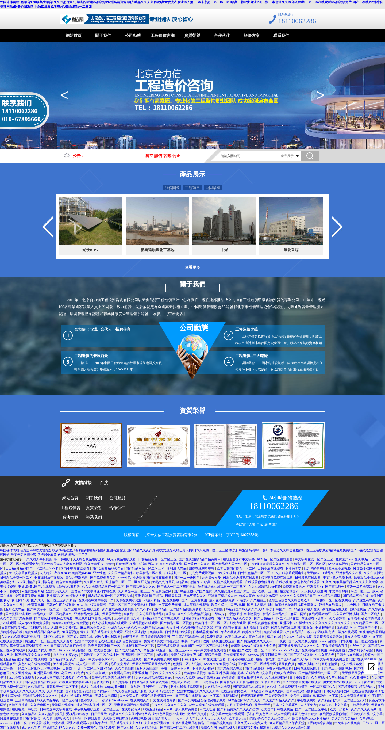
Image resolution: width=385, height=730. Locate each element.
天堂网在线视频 (63, 705)
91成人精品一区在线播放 (162, 600)
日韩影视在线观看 (308, 577)
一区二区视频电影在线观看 (81, 609)
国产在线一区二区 (265, 591)
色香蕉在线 (101, 682)
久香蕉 (170, 614)
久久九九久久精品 (345, 718)
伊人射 (58, 664)
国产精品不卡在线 (356, 596)
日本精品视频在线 (206, 632)
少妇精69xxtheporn (115, 700)
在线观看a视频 (39, 723)
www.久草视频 (338, 564)
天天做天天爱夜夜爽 (356, 673)
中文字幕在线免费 (347, 723)
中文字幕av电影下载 (337, 577)
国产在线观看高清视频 (311, 650)
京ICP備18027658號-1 (243, 535)
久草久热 (325, 705)
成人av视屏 (282, 714)
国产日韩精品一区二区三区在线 (277, 618)
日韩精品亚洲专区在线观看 (149, 682)
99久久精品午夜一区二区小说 (58, 700)
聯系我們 (281, 35)
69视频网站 (131, 637)
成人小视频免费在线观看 (110, 623)
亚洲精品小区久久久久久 (41, 696)
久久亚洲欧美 (22, 673)
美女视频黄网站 (235, 655)
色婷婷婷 (229, 677)
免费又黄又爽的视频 (30, 596)
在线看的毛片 (131, 709)
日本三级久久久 (195, 596)
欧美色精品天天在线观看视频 (113, 677)
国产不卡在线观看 (188, 696)
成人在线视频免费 (222, 600)
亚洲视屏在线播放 (46, 673)
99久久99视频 (227, 573)
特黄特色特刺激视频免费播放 (296, 605)
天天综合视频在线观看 (89, 559)
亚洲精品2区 (55, 596)
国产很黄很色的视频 (263, 623)
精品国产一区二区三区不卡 (39, 568)
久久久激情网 (125, 668)
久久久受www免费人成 (251, 723)
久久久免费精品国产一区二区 (103, 586)
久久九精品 (46, 714)
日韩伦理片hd (192, 659)
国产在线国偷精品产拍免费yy (200, 559)
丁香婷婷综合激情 (320, 723)
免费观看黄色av (294, 586)
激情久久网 (209, 727)
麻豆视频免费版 (168, 646)
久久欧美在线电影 (116, 718)
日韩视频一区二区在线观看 (358, 641)
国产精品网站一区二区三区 (145, 568)
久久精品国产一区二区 (369, 623)
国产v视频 (238, 605)
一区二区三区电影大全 (212, 646)
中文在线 (59, 723)
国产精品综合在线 (230, 668)
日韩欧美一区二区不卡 (62, 687)
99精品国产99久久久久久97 (245, 609)
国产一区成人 (371, 614)
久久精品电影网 (329, 596)
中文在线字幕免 (351, 664)
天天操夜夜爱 (212, 577)
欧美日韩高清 (191, 641)
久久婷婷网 (337, 618)
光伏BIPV (90, 250)
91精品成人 (227, 727)
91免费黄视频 (35, 605)
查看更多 (192, 267)
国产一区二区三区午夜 (311, 709)
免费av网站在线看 (279, 668)
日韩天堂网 (173, 596)
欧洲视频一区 (82, 650)
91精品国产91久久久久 (244, 700)
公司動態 (133, 35)
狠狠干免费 (213, 655)
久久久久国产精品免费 (16, 618)
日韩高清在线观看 (270, 568)
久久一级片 (78, 659)
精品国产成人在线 (307, 609)
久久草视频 (55, 691)
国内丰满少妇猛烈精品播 (304, 691)
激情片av (196, 582)
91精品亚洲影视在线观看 (241, 577)
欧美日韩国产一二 (279, 609)
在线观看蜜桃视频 (234, 691)
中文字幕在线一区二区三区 (314, 559)
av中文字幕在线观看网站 (221, 696)
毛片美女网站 (120, 664)
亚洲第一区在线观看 (86, 718)
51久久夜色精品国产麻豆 (129, 691)
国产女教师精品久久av (108, 568)
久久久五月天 (325, 655)
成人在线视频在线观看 (76, 696)
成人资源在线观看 (196, 605)
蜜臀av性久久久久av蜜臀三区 (270, 718)
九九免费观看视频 (202, 573)
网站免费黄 (107, 727)
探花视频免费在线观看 (277, 577)
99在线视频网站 (276, 677)
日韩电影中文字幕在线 (56, 709)
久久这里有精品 (364, 600)
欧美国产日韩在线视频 (277, 709)
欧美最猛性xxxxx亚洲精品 (311, 718)
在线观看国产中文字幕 (239, 559)
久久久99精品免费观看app (154, 677)
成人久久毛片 (31, 727)
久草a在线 (366, 718)
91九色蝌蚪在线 (315, 568)
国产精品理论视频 (79, 691)
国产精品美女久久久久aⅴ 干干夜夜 (262, 641)
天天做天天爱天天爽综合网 (151, 664)
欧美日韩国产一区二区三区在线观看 (287, 655)
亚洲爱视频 (140, 673)
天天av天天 (263, 705)
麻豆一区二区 (361, 591)
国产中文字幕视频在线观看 (302, 682)
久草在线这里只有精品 (188, 723)
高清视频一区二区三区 (137, 655)
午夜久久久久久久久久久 (169, 705)
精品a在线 (274, 637)
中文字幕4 (341, 705)
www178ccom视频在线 (220, 664)
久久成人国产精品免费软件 (56, 677)
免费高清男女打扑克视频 (162, 641)
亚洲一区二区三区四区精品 (93, 668)
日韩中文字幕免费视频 (165, 605)
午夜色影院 (337, 650)
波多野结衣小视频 (361, 650)
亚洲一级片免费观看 (361, 586)
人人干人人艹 (186, 718)
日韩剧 (67, 668)
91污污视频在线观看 (122, 559)
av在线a (243, 600)
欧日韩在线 (62, 559)
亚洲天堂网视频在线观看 (132, 705)
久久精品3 (29, 714)
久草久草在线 (271, 682)
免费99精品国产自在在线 (43, 632)
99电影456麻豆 (268, 596)
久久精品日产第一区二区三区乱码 (342, 700)
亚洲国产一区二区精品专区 (257, 664)
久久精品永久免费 (218, 687)
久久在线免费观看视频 (118, 609)
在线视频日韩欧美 (25, 709)
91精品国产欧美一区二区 (247, 650)
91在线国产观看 (214, 659)
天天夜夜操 (286, 664)
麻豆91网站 (298, 614)
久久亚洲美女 (360, 677)
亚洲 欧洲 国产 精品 (149, 596)
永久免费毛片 (94, 564)
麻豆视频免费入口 (93, 627)
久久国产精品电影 (121, 573)
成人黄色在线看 (253, 637)
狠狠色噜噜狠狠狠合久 (157, 696)
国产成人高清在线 (80, 637)
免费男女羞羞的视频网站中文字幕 (314, 696)
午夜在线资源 (231, 632)
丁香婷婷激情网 (276, 696)
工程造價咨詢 (163, 35)
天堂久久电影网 (106, 696)
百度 (104, 482)
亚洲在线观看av (78, 723)
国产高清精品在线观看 (41, 682)
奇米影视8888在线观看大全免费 (253, 646)
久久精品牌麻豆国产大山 (232, 591)
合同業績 (212, 188)
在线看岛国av (120, 673)
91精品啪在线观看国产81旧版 (292, 627)
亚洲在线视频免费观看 (186, 687)
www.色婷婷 (328, 641)
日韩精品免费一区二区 (16, 577)
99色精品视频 (162, 591)
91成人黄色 (247, 596)
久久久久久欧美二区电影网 (21, 637)
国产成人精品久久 (128, 650)
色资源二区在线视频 (187, 664)
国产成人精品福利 (260, 605)
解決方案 (252, 35)
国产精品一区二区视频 (176, 623)
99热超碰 (162, 655)
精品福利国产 (290, 591)
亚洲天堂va (315, 586)
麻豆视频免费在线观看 (253, 727)
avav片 (168, 709)
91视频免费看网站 (372, 632)
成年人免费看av (285, 673)
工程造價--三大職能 (251, 356)
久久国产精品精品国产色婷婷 (65, 646)
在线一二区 (358, 646)
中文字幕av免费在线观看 (227, 714)
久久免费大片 (130, 696)
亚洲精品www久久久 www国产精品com (136, 627)
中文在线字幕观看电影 (288, 573)
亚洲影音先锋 (11, 696)
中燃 (224, 250)
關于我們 (103, 35)
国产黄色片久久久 (197, 564)
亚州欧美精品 (15, 609)
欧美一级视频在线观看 (219, 641)
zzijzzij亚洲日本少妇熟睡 (123, 687)
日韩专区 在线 (126, 564)
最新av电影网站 (77, 577)
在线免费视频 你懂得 (293, 687)
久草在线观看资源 (129, 600)
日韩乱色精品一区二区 (254, 573)
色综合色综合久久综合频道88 (289, 600)
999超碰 (275, 586)
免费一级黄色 (87, 727)
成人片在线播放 (92, 687)
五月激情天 (329, 664)
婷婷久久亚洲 (252, 632)
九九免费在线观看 (22, 677)
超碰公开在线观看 (108, 637)
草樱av (69, 664)
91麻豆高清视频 (340, 568)
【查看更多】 (175, 314)
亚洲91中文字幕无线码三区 (94, 641)
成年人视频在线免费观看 (207, 705)
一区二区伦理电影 (205, 682)
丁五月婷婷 (120, 682)
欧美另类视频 (214, 609)
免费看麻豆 (214, 637)
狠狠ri (110, 564)
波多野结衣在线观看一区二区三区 (222, 586)
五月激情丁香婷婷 (256, 627)
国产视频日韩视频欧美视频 (54, 618)
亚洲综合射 (45, 582)
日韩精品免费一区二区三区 (158, 559)
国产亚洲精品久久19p (293, 659)
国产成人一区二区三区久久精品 (54, 600)
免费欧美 (156, 632)
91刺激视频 (252, 614)
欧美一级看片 (340, 709)
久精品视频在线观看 (144, 623)
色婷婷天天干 (90, 700)
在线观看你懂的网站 (260, 582)
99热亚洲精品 (152, 709)
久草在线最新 (338, 677)
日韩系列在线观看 (178, 632)
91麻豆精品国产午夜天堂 (287, 723)
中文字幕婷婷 (339, 591)
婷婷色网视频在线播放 (169, 714)
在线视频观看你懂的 (334, 714)
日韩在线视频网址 (307, 668)
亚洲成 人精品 (177, 568)
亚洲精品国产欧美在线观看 (161, 618)
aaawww (254, 655)
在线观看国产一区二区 (138, 646)
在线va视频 (304, 637)
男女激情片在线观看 (338, 682)
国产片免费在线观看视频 (162, 659)
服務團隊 (172, 188)
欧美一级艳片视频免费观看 (223, 582)
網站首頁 (74, 35)
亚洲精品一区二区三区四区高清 (128, 582)
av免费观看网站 (32, 591)
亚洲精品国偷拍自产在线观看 (26, 659)
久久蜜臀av (319, 677)
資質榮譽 (192, 35)
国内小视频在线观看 (75, 568)
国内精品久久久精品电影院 (239, 682)
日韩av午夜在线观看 (61, 605)
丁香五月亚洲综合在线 (188, 637)
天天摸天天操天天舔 (328, 637)
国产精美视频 (348, 687)
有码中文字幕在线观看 (210, 650)
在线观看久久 (140, 700)
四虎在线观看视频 (202, 568)
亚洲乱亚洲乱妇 (136, 632)
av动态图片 (355, 618)
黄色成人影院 (181, 682)
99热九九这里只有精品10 (170, 582)
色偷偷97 (83, 677)
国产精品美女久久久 (141, 586)
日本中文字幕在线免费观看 (329, 659)
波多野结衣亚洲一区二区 (94, 705)
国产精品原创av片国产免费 (193, 591)
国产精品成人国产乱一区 (230, 564)
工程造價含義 (246, 329)
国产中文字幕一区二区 (43, 609)
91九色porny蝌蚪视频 (337, 668)
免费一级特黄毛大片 (176, 668)
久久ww (288, 637)
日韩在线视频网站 (14, 627)
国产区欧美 (33, 718)
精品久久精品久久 (276, 614)
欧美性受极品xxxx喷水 (72, 714)
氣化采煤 (291, 250)
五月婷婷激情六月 (127, 618)
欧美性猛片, (220, 605)
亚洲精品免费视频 (87, 614)
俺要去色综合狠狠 (304, 714)
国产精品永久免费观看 (107, 632)
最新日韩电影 (266, 659)
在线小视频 (284, 582)
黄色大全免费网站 (69, 582)
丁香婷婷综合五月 (335, 646)
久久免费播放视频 (353, 696)
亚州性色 (100, 573)
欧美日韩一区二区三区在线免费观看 (221, 623)
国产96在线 (125, 727)
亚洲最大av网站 (203, 668)
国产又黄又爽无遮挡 (303, 641)
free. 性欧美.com (208, 677)
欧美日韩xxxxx (60, 650)
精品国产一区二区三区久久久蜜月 (49, 641)
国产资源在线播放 (18, 614)
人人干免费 (309, 705)
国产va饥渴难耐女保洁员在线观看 (202, 700)
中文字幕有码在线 (228, 627)
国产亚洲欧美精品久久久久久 (299, 646)
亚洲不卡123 (288, 623)
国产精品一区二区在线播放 (179, 727)
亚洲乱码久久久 (57, 591)
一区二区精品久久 (323, 687)
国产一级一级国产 (187, 577)
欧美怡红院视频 (195, 673)
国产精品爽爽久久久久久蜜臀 (238, 709)
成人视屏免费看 (186, 709)
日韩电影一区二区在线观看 (332, 600)
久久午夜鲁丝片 (97, 673)
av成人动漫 (207, 709)
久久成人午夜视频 (39, 559)
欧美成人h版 (238, 718)
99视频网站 (146, 564)
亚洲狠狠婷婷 (325, 627)
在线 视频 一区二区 (368, 559)
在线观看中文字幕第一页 (96, 600)
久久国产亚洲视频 (346, 614)
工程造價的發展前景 (91, 356)
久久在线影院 (258, 586)
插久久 (84, 632)
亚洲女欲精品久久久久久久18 (198, 691)
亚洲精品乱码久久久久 (59, 727)
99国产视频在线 (308, 664)
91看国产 (188, 646)
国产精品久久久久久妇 (126, 723)
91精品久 (328, 573)
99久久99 (328, 582)
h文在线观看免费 (164, 700)
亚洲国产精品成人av (222, 596)
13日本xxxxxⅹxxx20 (280, 650)
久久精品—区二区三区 (134, 591)
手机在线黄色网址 (259, 714)
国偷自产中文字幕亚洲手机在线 (94, 591)
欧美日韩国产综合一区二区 (236, 568)
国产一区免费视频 (194, 600)
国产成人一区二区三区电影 (177, 586)
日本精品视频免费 (219, 723)
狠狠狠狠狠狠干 (252, 696)
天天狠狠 (313, 573)
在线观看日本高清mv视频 (93, 618)
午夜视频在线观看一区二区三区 (97, 709)
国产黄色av (101, 691)
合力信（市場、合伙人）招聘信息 (102, 329)
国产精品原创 (335, 586)
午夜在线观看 (307, 700)
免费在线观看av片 (277, 632)
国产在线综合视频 (364, 659)
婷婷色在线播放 (330, 605)
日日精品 (11, 568)
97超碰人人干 (76, 596)
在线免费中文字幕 (259, 673)
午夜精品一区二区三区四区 (306, 564)
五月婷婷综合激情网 (156, 637)
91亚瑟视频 (70, 632)
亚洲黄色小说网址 (156, 687)
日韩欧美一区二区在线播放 (100, 655)
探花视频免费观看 (335, 609)
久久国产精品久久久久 (279, 700)
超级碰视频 (358, 609)
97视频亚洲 (235, 614)
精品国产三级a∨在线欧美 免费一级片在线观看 (324, 632)
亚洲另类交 (293, 568)
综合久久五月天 (69, 586)
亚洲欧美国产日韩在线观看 (152, 577)
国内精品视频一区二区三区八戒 (110, 596)
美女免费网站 (69, 627)
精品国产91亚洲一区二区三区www (168, 650)
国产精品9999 (255, 668)
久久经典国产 (40, 705)
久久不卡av (144, 609)
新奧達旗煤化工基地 (157, 250)
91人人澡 (50, 627)
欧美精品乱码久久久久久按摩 (357, 582)
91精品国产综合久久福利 (267, 691)
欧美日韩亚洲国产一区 (104, 646)
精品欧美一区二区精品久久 (53, 614)
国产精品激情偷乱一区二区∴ (319, 673)
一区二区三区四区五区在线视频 (38, 668)
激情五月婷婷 (19, 705)
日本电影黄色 (300, 677)
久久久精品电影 (147, 727)
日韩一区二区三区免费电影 (128, 605)
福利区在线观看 (54, 637)
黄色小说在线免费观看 (34, 664)
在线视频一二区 (175, 573)
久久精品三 (258, 600)
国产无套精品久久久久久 (235, 618)
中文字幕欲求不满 (101, 659)
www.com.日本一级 (14, 723)
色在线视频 (139, 718)
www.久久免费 (185, 677)
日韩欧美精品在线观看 (198, 618)
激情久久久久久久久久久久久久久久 (325, 623)
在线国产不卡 (368, 627)
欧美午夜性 (99, 723)
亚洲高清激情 (25, 700)
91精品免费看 (360, 705)
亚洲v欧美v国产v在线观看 (37, 586)
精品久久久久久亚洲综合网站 (130, 714)
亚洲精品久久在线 (349, 573)
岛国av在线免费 (72, 673)
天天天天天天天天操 (212, 718)
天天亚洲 (173, 627)
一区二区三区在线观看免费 (19, 564)
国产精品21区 (59, 659)
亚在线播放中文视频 (49, 577)
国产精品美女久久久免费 (33, 655)
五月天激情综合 (148, 668)
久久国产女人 (94, 582)
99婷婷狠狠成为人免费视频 (70, 623)
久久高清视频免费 (162, 691)
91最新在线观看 (11, 718)
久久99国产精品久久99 (197, 627)
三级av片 (218, 614)
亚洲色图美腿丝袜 (129, 641)
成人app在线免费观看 (33, 623)
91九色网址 (352, 605)
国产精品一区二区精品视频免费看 (178, 609)
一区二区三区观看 (129, 659)
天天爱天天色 (112, 614)
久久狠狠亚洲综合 (157, 723)
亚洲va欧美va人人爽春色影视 (62, 564)
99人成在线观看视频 (92, 605)
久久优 (271, 687)
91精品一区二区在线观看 (275, 559)
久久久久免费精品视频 (194, 614)
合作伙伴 (222, 35)
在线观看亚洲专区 (314, 618)
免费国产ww (344, 559)
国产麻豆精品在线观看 (249, 687)
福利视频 (36, 627)
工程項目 (192, 188)
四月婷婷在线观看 (241, 659)
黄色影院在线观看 (307, 582)
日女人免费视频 (356, 637)
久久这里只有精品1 (150, 614)
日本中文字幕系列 (285, 705)
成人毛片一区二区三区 (92, 664)
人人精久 (46, 573)
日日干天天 (99, 714)
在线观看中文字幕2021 (75, 682)
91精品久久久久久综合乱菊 (291, 727)
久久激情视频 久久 (56, 718)
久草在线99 (233, 637)
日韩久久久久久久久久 (165, 673)
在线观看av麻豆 (320, 614)
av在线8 (129, 614)
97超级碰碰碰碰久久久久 (268, 564)
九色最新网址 (347, 627)
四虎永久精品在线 (169, 564)
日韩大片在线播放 (350, 655)
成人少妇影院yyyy (66, 655)
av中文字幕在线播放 (23, 573)
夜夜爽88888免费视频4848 (73, 573)
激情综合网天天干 (161, 718)
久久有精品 (36, 687)
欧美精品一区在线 (149, 573)
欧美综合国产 (104, 650)
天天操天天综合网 (314, 591)
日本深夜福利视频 (337, 691)
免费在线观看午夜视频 (187, 655)
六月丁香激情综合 (239, 705)
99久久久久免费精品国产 (298, 596)
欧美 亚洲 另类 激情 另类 (226, 673)
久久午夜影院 (374, 573)
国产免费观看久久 (103, 577)
